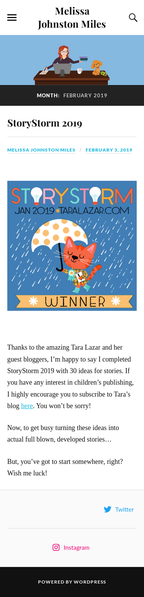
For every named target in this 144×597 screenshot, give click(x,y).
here (27, 406)
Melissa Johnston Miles (72, 17)
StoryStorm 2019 (44, 122)
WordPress (90, 582)
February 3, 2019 (109, 150)
